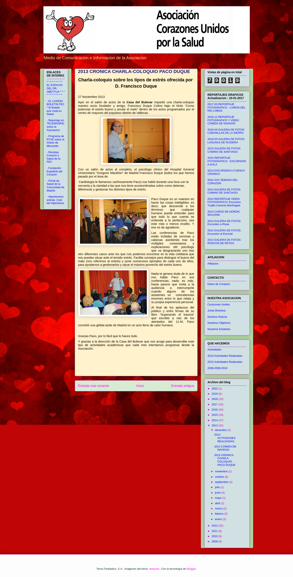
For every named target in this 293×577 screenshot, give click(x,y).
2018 (215, 399)
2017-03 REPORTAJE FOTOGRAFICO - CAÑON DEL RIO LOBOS (227, 107)
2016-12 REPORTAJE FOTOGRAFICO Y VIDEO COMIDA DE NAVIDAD (223, 120)
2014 (215, 420)
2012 (215, 525)
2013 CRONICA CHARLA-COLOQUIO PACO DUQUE (224, 460)
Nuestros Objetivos (219, 322)
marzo (219, 508)
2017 (215, 404)
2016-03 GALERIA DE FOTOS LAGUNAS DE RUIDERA (226, 140)
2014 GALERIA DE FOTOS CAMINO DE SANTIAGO (224, 191)
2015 (215, 414)
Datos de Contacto (219, 284)
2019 (215, 393)
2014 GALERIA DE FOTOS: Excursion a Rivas (224, 222)
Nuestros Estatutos (219, 329)
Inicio (140, 386)
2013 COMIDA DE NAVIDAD (225, 448)
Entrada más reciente (93, 386)
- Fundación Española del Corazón (54, 171)
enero (219, 519)
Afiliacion (213, 263)
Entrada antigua (182, 386)
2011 (215, 531)
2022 (215, 388)
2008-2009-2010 (217, 368)
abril (218, 503)
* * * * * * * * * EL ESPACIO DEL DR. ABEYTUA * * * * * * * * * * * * (56, 88)
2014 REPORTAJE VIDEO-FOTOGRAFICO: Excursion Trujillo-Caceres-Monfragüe (224, 202)
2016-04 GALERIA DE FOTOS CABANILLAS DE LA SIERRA (226, 131)
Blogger (191, 568)
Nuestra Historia (217, 316)
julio (218, 487)
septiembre (222, 482)
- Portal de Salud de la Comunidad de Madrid (56, 185)
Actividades (214, 349)
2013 (215, 425)
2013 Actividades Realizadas (225, 355)
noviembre (221, 471)
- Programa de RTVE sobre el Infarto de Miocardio (55, 141)
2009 (215, 541)
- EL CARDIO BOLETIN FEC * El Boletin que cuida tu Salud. (56, 108)
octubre (220, 476)
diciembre (221, 430)
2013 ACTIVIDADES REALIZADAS (225, 438)
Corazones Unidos (219, 304)
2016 (215, 409)
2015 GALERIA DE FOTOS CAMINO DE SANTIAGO (224, 150)
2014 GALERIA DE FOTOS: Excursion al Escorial (224, 232)
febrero (219, 513)
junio (218, 492)
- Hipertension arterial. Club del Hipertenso (55, 200)
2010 (215, 536)
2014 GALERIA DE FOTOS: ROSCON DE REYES (224, 241)
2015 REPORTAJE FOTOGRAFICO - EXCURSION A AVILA (227, 161)
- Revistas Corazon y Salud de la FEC (53, 157)
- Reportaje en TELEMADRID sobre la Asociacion (55, 125)
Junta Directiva (217, 310)
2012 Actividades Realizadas (225, 361)
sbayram (154, 568)
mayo (218, 497)
